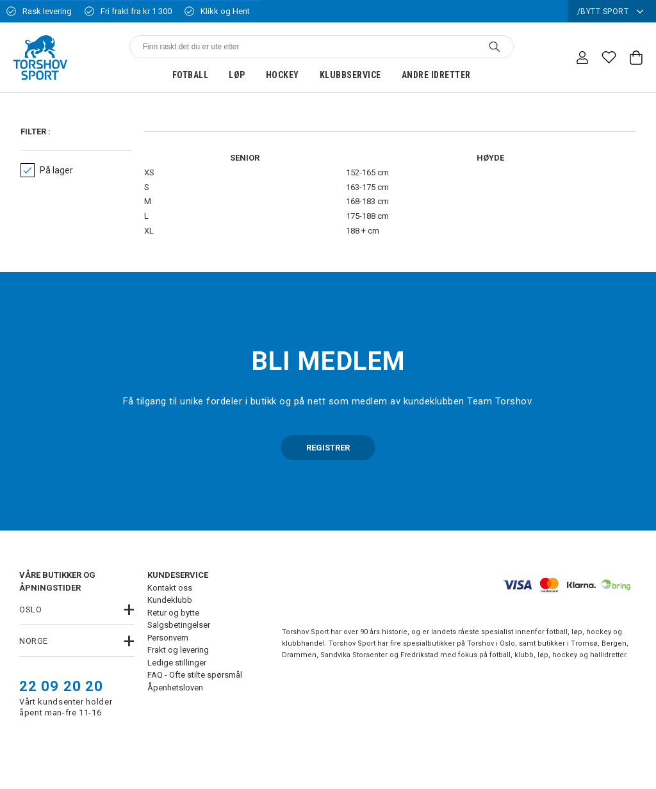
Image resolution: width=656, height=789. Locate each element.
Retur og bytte (173, 613)
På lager (46, 170)
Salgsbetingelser (178, 625)
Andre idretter (436, 75)
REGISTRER (328, 447)
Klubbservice (350, 75)
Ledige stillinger (176, 662)
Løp (237, 75)
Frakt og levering (178, 650)
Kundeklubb (169, 600)
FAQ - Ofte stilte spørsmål (194, 675)
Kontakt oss (169, 588)
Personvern (167, 637)
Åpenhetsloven (175, 687)
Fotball (190, 75)
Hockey (282, 75)
